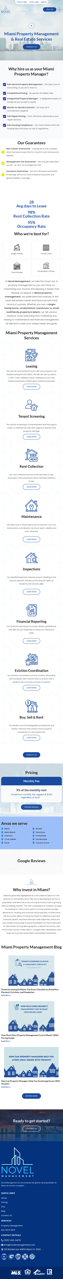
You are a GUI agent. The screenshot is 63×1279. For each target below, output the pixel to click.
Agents (44, 2)
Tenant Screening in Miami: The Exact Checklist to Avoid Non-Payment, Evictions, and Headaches (30, 990)
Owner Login (34, 2)
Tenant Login (22, 2)
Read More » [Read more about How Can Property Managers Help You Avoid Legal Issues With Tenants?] (6, 1087)
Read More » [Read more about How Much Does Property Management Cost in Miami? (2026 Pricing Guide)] (6, 1041)
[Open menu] (60, 9)
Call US (49, 9)
